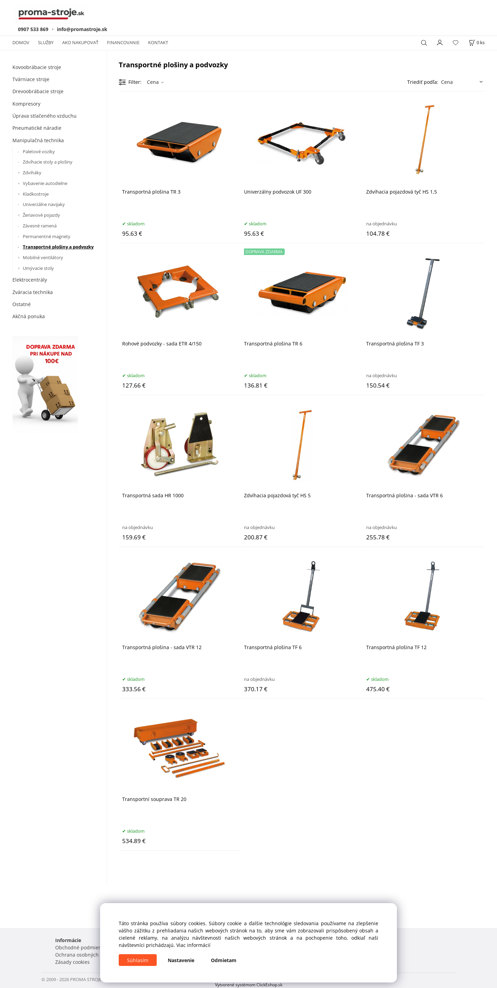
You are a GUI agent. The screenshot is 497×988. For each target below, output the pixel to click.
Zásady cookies (72, 962)
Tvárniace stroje (30, 79)
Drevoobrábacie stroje (38, 91)
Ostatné (21, 304)
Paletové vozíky (39, 151)
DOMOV (20, 42)
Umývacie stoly (38, 268)
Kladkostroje (36, 194)
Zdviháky (32, 172)
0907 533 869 (33, 29)
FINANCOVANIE (123, 42)
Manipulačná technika (38, 140)
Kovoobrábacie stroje (36, 67)
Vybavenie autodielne (45, 183)
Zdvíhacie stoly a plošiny (47, 162)
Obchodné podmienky (80, 947)
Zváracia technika (32, 292)
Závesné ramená (40, 226)
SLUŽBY (45, 42)
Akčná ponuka (28, 316)
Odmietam (223, 960)
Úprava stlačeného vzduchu (44, 116)
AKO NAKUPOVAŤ (80, 42)
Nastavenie (181, 960)
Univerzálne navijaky (44, 204)
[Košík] (477, 43)
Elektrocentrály (29, 279)
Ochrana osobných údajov (85, 954)
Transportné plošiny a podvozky (58, 247)
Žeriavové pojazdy (41, 215)
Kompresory (26, 103)
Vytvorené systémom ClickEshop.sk (248, 984)
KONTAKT (158, 42)
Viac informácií (193, 945)
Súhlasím (137, 960)
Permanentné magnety (46, 236)
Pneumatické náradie (36, 128)
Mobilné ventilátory (43, 257)
